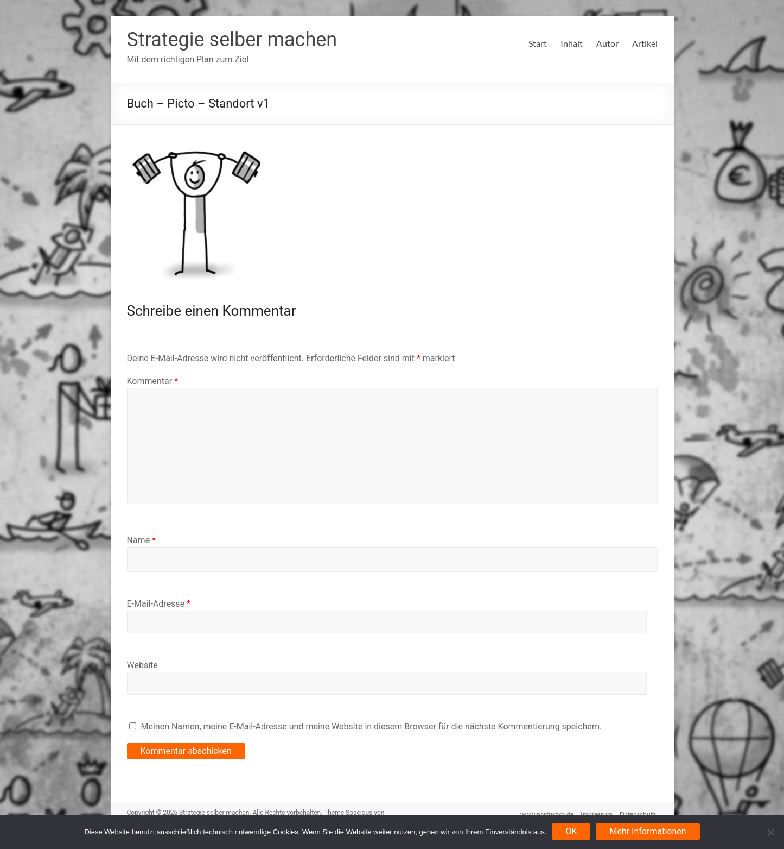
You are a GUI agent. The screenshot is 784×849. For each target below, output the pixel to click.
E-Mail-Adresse (158, 604)
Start (537, 43)
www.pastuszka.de (545, 812)
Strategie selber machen (232, 39)
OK (571, 831)
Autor (607, 43)
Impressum (597, 812)
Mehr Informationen (647, 831)
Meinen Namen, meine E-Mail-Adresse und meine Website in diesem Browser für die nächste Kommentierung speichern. (371, 726)
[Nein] (770, 832)
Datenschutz (639, 812)
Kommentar (153, 381)
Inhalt (571, 43)
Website (142, 665)
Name (141, 540)
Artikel (645, 43)
